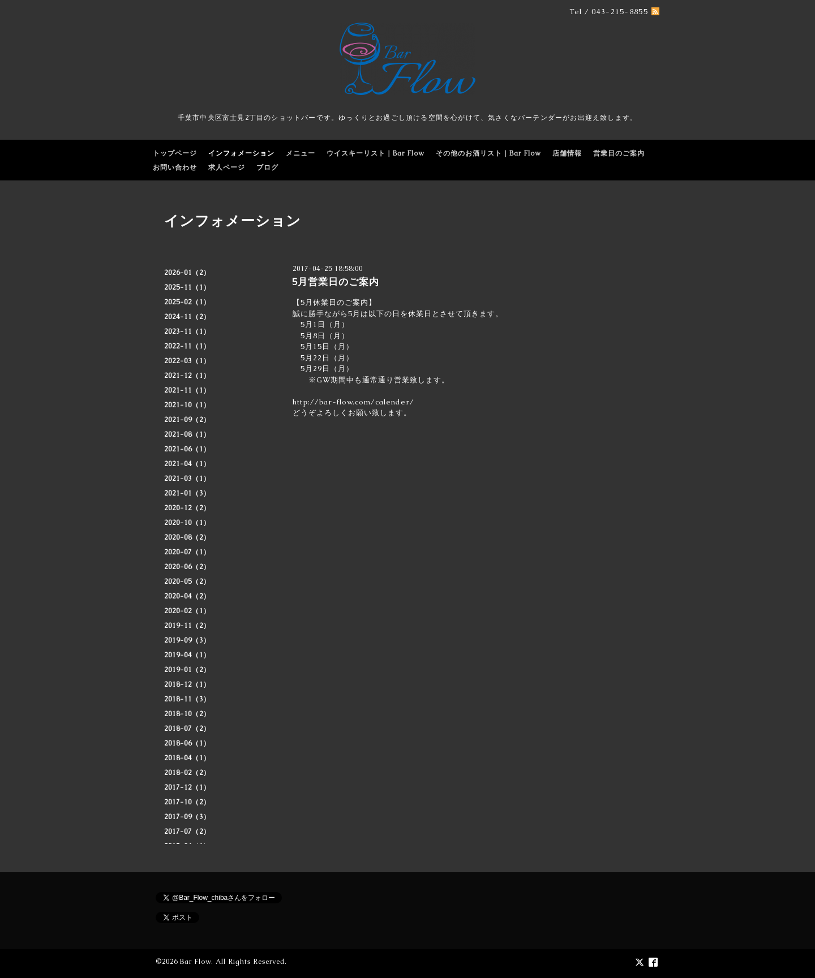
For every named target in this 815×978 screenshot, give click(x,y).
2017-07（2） (187, 831)
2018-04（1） (187, 757)
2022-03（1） (187, 360)
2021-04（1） (187, 463)
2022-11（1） (187, 346)
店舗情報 (567, 153)
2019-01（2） (187, 669)
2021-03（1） (187, 478)
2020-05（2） (187, 581)
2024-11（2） (187, 316)
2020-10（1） (187, 522)
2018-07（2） (187, 728)
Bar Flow (195, 961)
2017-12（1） (187, 787)
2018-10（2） (187, 713)
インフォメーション (241, 153)
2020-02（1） (187, 610)
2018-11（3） (187, 699)
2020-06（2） (187, 566)
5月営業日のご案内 (335, 281)
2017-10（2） (187, 802)
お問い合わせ (175, 167)
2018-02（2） (187, 772)
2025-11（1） (187, 287)
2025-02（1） (187, 302)
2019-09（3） (187, 640)
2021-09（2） (187, 419)
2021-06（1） (187, 449)
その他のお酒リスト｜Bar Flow (488, 153)
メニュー (300, 153)
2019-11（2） (187, 625)
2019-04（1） (187, 655)
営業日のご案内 (619, 153)
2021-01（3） (187, 493)
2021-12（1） (187, 375)
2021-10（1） (187, 405)
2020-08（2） (187, 537)
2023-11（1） (187, 331)
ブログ (267, 167)
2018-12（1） (187, 684)
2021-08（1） (187, 434)
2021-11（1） (187, 390)
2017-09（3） (187, 816)
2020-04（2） (187, 596)
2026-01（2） (187, 272)
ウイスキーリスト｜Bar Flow (375, 153)
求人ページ (226, 167)
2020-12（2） (187, 507)
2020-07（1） (187, 552)
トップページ (175, 153)
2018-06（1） (187, 743)
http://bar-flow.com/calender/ (353, 402)
